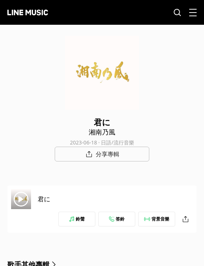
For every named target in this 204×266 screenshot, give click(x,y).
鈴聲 (77, 219)
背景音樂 (156, 219)
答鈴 (117, 219)
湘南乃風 (102, 131)
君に (44, 199)
